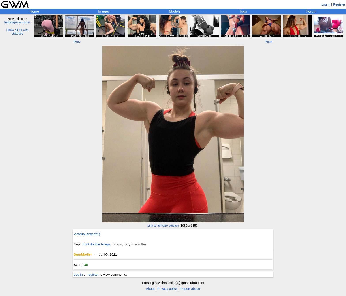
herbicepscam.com (17, 22)
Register (339, 4)
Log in (325, 4)
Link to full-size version (163, 225)
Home (34, 11)
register (93, 274)
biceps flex (139, 244)
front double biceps (97, 244)
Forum (311, 11)
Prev (77, 42)
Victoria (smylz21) (87, 234)
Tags (243, 11)
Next (268, 42)
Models (175, 11)
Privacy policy (167, 288)
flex (126, 244)
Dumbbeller (83, 254)
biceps (117, 244)
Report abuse (190, 288)
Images (104, 11)
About (150, 288)
